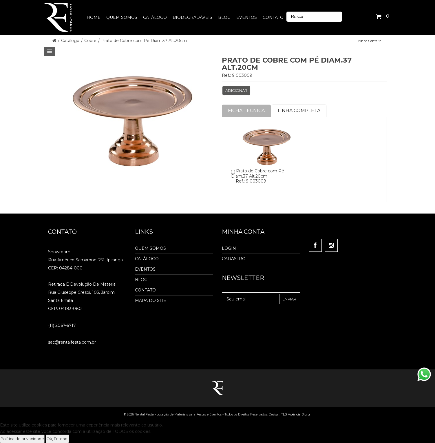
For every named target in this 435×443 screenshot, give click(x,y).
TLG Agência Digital (296, 414)
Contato (145, 290)
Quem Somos (150, 248)
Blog (141, 279)
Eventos (145, 269)
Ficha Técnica (246, 110)
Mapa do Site (150, 300)
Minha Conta (369, 41)
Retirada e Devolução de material (82, 284)
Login (229, 248)
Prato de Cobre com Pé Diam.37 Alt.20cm (144, 40)
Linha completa (299, 110)
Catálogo (71, 40)
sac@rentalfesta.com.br (72, 342)
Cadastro (234, 258)
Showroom (59, 251)
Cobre (91, 40)
